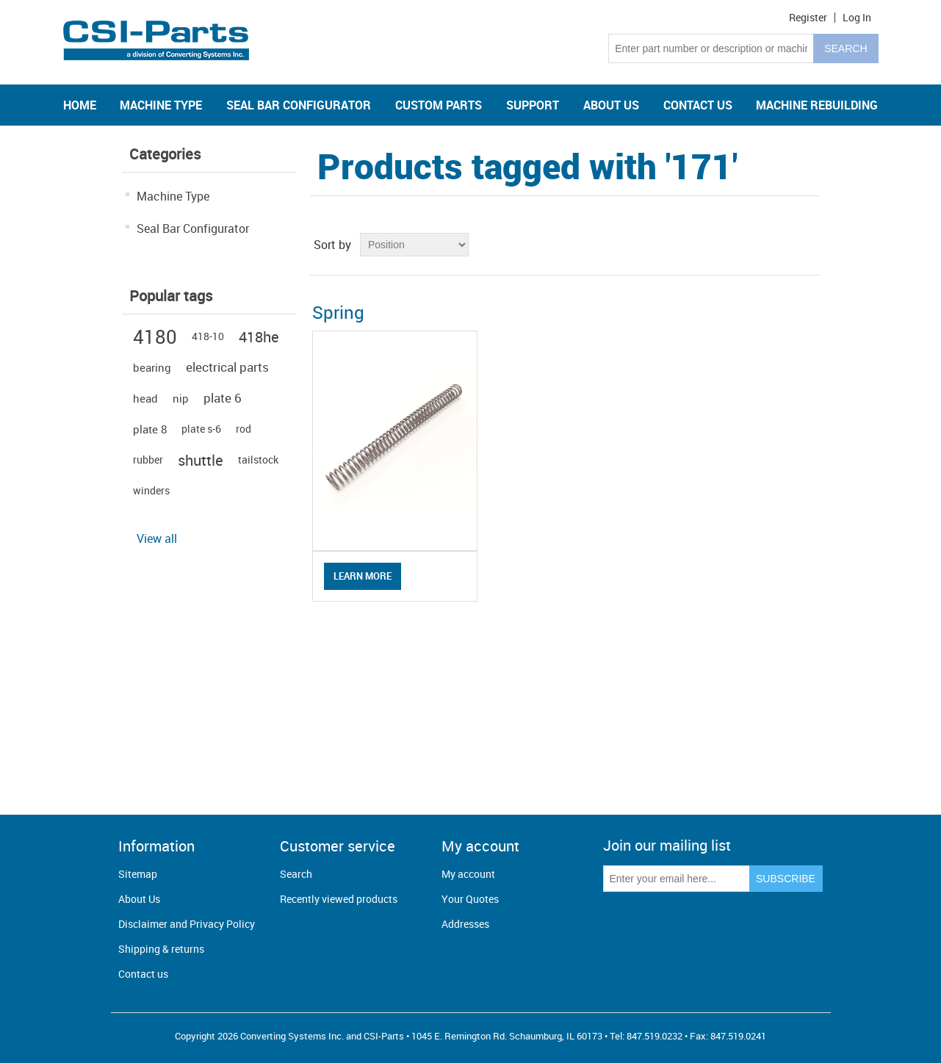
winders (151, 490)
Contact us (143, 974)
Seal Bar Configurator (193, 228)
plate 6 (222, 397)
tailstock (258, 459)
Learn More (363, 576)
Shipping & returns (161, 949)
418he (259, 336)
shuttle (200, 460)
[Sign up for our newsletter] (676, 878)
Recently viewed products (338, 899)
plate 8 (150, 429)
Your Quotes (470, 899)
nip (181, 398)
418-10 (208, 336)
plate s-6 (201, 429)
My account (468, 874)
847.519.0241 (738, 1035)
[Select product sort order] (414, 244)
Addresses (465, 924)
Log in (857, 17)
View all (157, 538)
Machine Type (173, 196)
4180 (155, 336)
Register (808, 17)
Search (296, 874)
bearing (152, 367)
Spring (338, 312)
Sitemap (137, 874)
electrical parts (227, 366)
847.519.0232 (654, 1035)
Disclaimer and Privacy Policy (186, 924)
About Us (139, 899)
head (145, 398)
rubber (148, 459)
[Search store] (711, 48)
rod (243, 429)
